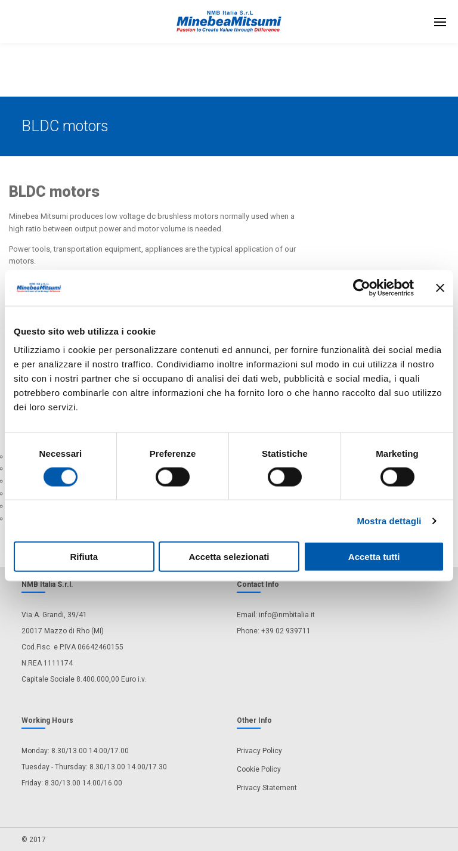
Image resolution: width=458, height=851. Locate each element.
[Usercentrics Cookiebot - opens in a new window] (362, 287)
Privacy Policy (259, 751)
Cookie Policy (259, 769)
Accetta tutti (374, 557)
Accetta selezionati (228, 557)
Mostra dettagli (389, 520)
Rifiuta (84, 557)
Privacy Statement (267, 788)
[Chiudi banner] (440, 287)
